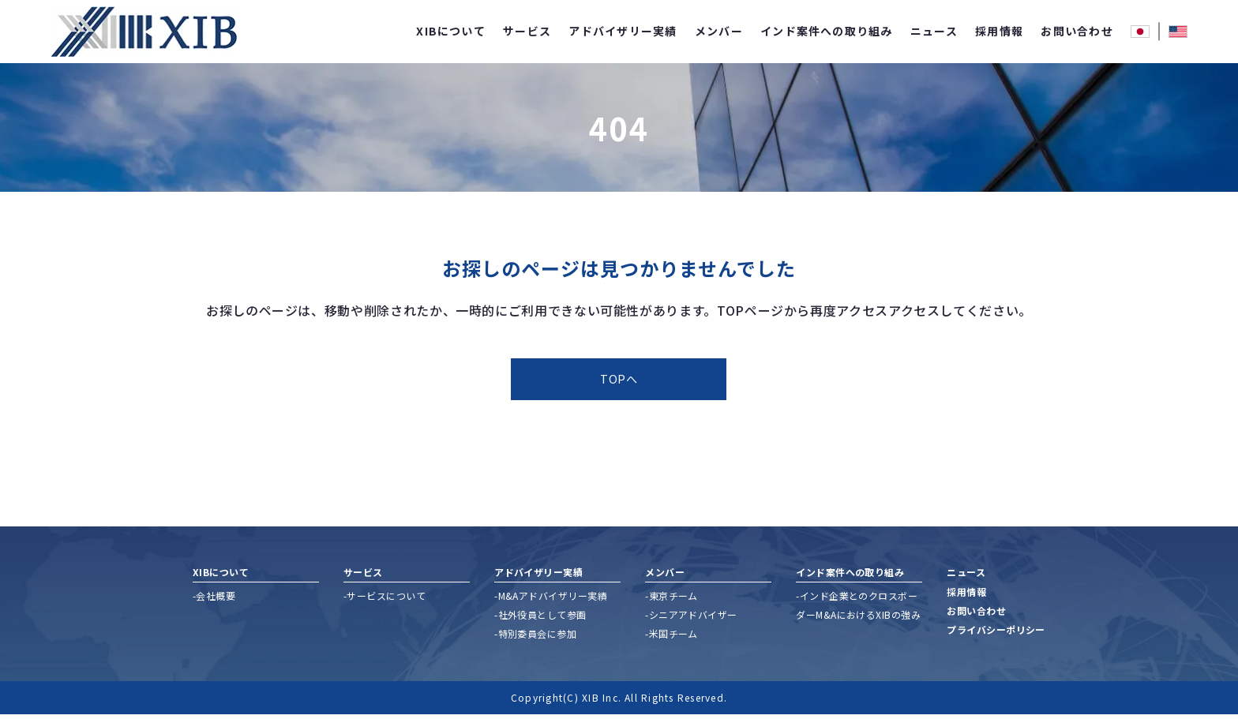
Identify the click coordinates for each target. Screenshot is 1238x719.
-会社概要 (214, 600)
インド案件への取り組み (826, 31)
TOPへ (619, 381)
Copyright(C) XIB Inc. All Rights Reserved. (619, 702)
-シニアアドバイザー (691, 619)
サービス (527, 31)
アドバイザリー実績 (622, 31)
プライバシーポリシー (996, 634)
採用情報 (999, 31)
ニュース (934, 31)
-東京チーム (671, 600)
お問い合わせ (1076, 31)
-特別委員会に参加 (535, 638)
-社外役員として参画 (540, 619)
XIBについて (451, 31)
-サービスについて (384, 600)
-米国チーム (671, 638)
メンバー (719, 31)
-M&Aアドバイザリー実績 (550, 600)
